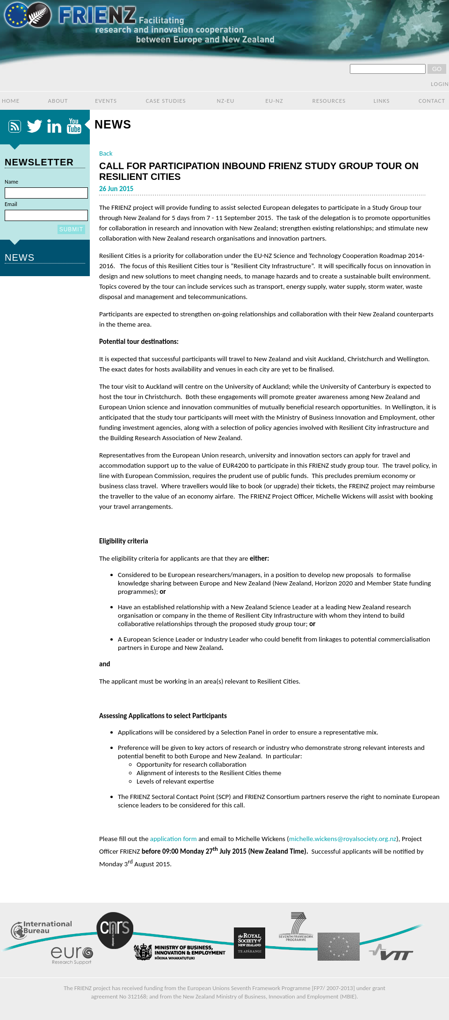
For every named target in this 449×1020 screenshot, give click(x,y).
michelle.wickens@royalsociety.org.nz (342, 839)
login (440, 83)
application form (173, 839)
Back (106, 153)
